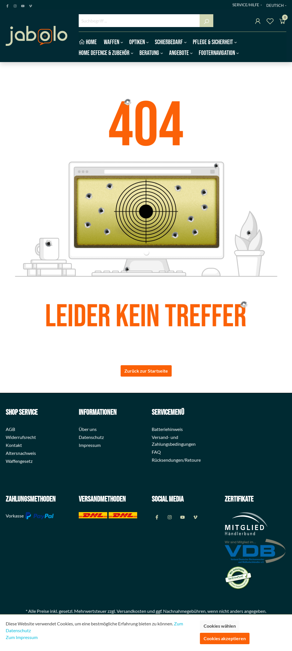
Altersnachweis (21, 453)
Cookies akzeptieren (225, 638)
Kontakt (14, 445)
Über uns (88, 429)
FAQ (156, 452)
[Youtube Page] (23, 4)
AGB (10, 429)
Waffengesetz (19, 461)
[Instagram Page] (15, 4)
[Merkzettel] (270, 22)
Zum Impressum (22, 637)
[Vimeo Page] (30, 4)
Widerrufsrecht (21, 437)
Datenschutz (91, 437)
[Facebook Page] (7, 4)
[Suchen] (206, 20)
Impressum (90, 445)
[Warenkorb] (282, 22)
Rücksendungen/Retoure (176, 460)
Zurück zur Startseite (146, 370)
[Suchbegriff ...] (139, 20)
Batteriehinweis (167, 429)
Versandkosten (131, 611)
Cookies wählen (220, 626)
